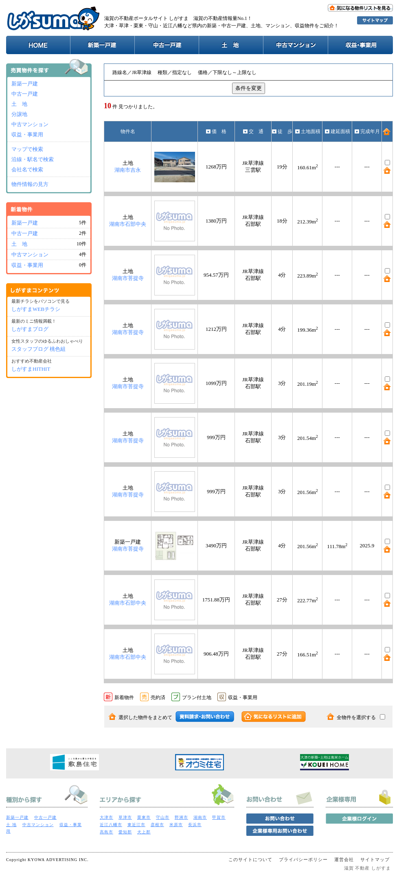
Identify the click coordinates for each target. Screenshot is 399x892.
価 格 (216, 131)
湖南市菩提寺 (128, 278)
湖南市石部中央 (127, 224)
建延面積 (337, 131)
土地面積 (307, 131)
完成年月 (367, 131)
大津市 (106, 817)
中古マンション (29, 124)
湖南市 (200, 817)
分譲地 (19, 114)
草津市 (125, 817)
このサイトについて (250, 859)
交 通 (253, 131)
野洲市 (181, 817)
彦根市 (157, 824)
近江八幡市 (111, 824)
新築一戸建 (24, 84)
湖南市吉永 (127, 170)
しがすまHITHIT (30, 369)
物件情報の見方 (29, 184)
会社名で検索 (27, 169)
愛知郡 (125, 832)
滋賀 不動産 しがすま (367, 868)
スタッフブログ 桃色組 (38, 349)
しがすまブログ (29, 329)
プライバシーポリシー (303, 859)
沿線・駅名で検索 (32, 159)
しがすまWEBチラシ (35, 309)
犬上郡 (144, 832)
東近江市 (136, 824)
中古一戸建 (24, 94)
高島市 (106, 832)
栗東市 (144, 817)
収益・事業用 (27, 134)
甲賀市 (219, 817)
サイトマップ (375, 859)
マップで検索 (27, 149)
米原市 (176, 824)
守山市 (162, 817)
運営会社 (344, 859)
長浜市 (195, 824)
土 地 (19, 104)
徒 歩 (282, 131)
